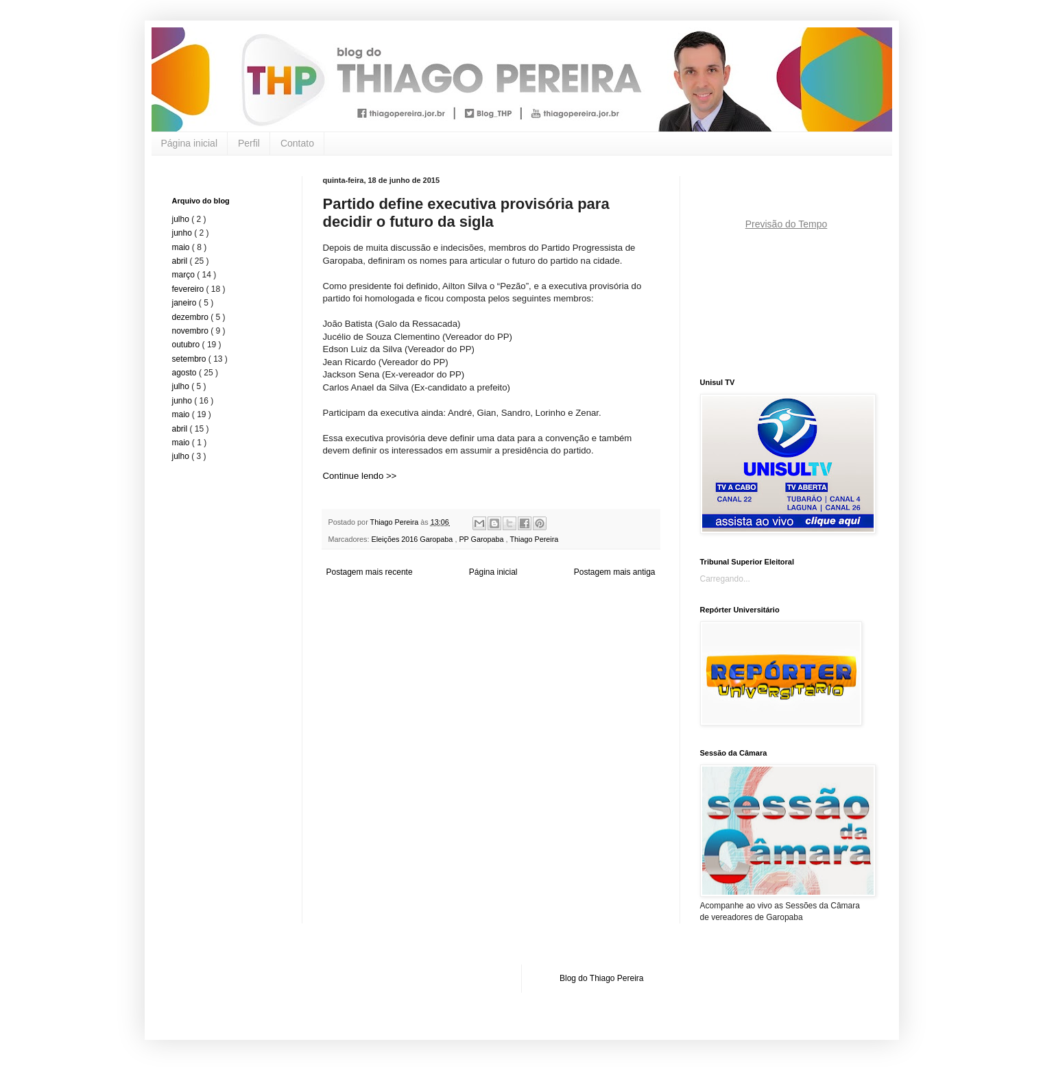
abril (181, 261)
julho (182, 219)
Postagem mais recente (369, 572)
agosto (185, 372)
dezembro (191, 317)
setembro (190, 359)
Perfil (249, 143)
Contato (297, 143)
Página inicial (189, 143)
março (184, 275)
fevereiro (189, 289)
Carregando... (725, 579)
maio (182, 247)
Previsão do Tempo (786, 224)
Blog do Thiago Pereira (602, 978)
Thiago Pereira (533, 539)
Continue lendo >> (360, 476)
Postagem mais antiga (615, 572)
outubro (187, 344)
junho (183, 233)
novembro (191, 331)
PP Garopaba (482, 539)
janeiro (185, 303)
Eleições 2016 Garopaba (413, 539)
